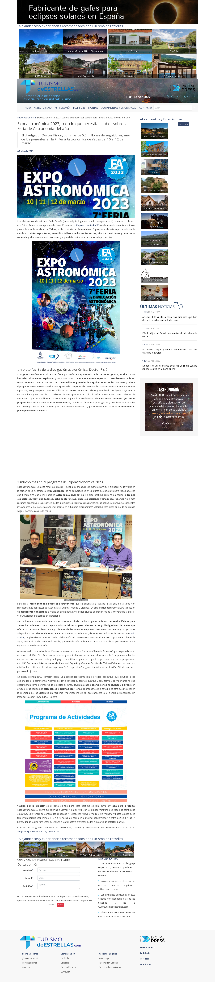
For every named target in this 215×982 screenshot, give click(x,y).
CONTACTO (145, 107)
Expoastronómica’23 (88, 225)
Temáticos (146, 964)
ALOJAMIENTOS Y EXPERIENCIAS (118, 107)
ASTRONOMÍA (62, 107)
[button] (26, 183)
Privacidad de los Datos (110, 967)
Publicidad (65, 958)
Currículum (66, 971)
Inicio (27, 107)
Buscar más (183, 124)
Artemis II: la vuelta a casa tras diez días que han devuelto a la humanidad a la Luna (169, 318)
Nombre (27, 870)
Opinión (28, 886)
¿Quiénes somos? (30, 958)
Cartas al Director (69, 967)
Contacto (26, 967)
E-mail (29, 878)
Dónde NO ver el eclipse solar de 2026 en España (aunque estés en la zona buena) (169, 367)
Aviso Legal (104, 958)
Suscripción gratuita (181, 96)
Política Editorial (29, 962)
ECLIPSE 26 (79, 107)
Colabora (65, 962)
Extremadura (147, 947)
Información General (108, 962)
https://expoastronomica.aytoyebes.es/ (38, 831)
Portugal (145, 958)
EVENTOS (93, 107)
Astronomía (30, 117)
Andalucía (146, 953)
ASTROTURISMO (43, 107)
